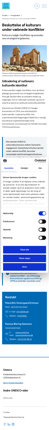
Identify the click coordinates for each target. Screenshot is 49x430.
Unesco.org (7, 398)
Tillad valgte (24, 258)
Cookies (6, 412)
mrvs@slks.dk (22, 311)
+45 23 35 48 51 (24, 339)
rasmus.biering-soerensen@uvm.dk (24, 333)
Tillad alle (24, 250)
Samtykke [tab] (8, 168)
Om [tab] (40, 168)
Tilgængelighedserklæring (13, 417)
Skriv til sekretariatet (13, 382)
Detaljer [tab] (24, 168)
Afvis (24, 267)
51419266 (22, 315)
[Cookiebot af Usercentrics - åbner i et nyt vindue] (35, 161)
